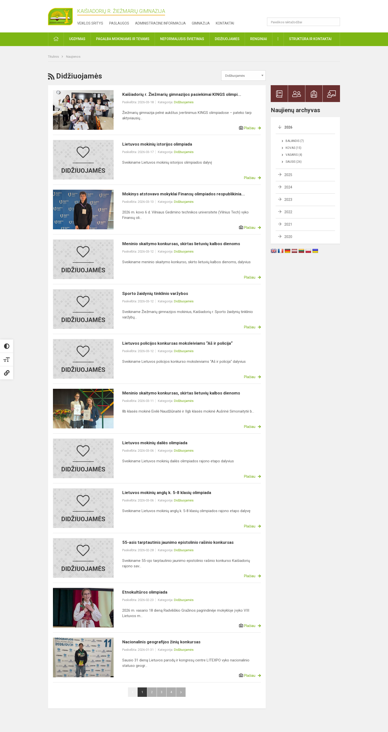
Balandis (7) (295, 141)
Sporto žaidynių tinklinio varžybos (155, 293)
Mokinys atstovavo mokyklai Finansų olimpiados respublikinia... (183, 193)
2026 (288, 127)
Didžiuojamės (184, 102)
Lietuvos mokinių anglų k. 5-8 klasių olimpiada (166, 492)
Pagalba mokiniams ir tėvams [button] (122, 39)
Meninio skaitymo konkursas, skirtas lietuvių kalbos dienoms (181, 243)
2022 (288, 212)
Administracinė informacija (160, 23)
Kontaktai (225, 23)
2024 (288, 187)
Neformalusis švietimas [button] (182, 39)
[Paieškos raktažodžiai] (303, 22)
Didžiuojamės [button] (227, 39)
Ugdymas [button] (77, 39)
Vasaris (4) (294, 155)
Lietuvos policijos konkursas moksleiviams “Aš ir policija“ (177, 343)
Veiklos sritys (90, 23)
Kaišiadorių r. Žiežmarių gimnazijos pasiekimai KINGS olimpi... (181, 94)
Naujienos (73, 56)
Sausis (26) (294, 161)
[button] (306, 10)
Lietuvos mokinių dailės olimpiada (154, 442)
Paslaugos (119, 23)
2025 (288, 175)
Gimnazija (201, 23)
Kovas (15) (293, 148)
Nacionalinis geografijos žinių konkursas (161, 641)
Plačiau (249, 128)
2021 (288, 224)
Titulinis (54, 56)
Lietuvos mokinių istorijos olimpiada (157, 144)
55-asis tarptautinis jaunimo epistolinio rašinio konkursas (178, 542)
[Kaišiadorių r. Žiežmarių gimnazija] (60, 14)
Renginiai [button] (258, 39)
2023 (288, 200)
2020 (288, 237)
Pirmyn (181, 692)
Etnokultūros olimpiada (144, 592)
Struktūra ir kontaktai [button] (310, 39)
